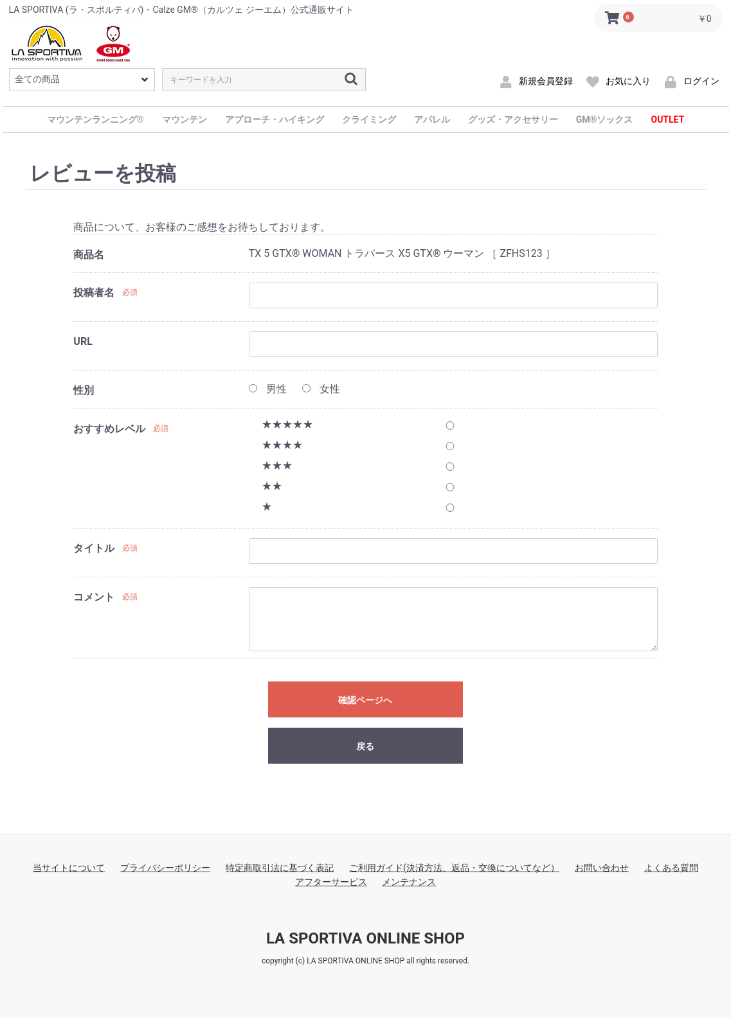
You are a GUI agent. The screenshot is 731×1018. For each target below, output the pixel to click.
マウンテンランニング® (95, 119)
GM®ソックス (604, 119)
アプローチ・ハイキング (274, 119)
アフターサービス (331, 882)
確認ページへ (365, 700)
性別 (83, 390)
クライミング (369, 119)
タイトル (93, 548)
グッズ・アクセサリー (513, 119)
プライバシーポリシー (165, 868)
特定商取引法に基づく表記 (280, 868)
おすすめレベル (109, 429)
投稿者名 (93, 292)
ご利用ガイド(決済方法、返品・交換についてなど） (454, 868)
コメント (93, 597)
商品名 (88, 255)
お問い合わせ (602, 868)
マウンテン (184, 119)
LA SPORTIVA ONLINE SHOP (365, 938)
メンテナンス (409, 882)
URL (82, 341)
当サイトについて (69, 868)
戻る (365, 746)
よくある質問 (671, 868)
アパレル (432, 119)
